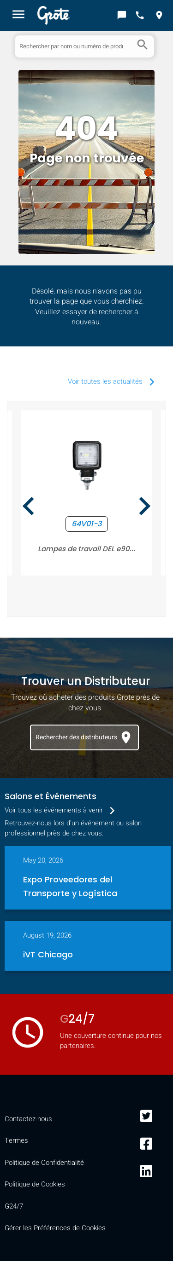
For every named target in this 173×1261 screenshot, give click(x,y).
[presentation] (28, 507)
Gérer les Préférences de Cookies (55, 1228)
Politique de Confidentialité (44, 1162)
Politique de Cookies (35, 1184)
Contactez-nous (28, 1119)
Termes (16, 1140)
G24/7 (14, 1206)
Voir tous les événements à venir (62, 810)
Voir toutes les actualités (113, 381)
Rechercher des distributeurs (84, 737)
